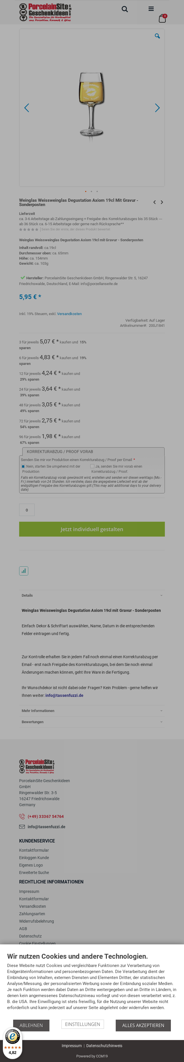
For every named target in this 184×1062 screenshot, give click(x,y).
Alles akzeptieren (143, 1025)
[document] (92, 986)
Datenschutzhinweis (104, 1045)
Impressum (72, 1045)
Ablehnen (31, 1025)
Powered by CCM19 (92, 1056)
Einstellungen (82, 1024)
